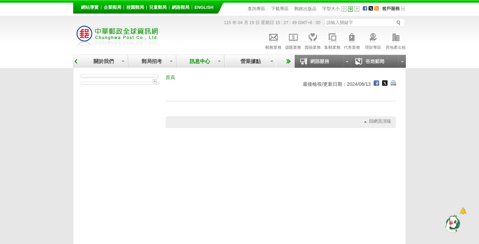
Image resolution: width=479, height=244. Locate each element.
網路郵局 (180, 7)
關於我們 (103, 61)
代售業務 (352, 40)
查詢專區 (256, 8)
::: (77, 6)
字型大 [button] (356, 9)
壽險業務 (313, 40)
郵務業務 (273, 40)
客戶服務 (395, 11)
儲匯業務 (293, 40)
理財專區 (372, 40)
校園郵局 (135, 7)
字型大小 (331, 8)
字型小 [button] (344, 9)
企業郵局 (112, 7)
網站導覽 (90, 7)
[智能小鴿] (452, 224)
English (203, 7)
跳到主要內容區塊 (3, 3)
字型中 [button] (350, 9)
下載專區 (280, 8)
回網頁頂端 (380, 121)
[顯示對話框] (463, 211)
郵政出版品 (305, 8)
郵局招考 (152, 61)
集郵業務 (332, 40)
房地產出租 (396, 40)
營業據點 (250, 61)
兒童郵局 (158, 7)
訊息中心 (200, 61)
